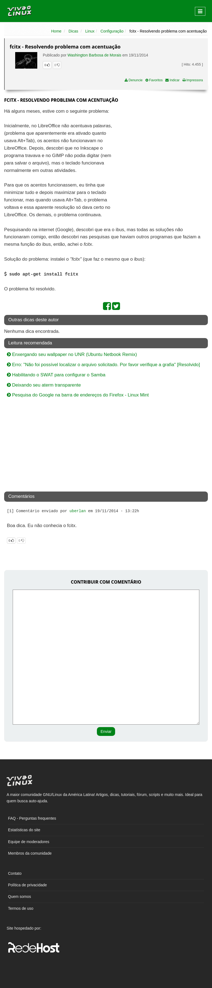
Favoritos (154, 80)
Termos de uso (20, 908)
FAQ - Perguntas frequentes (32, 818)
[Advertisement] (160, 147)
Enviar (106, 731)
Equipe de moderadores (28, 841)
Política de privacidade (27, 885)
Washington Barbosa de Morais (94, 55)
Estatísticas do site (24, 830)
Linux (89, 31)
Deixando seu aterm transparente (44, 385)
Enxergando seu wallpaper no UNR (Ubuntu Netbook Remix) (72, 354)
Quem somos (19, 896)
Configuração (111, 31)
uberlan (78, 511)
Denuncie (133, 80)
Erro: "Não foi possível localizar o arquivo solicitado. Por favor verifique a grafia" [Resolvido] (103, 364)
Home (56, 31)
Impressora (192, 80)
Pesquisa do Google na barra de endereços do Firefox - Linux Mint (78, 395)
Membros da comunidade (30, 853)
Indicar (172, 80)
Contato (15, 873)
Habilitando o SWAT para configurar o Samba (56, 374)
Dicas (73, 31)
